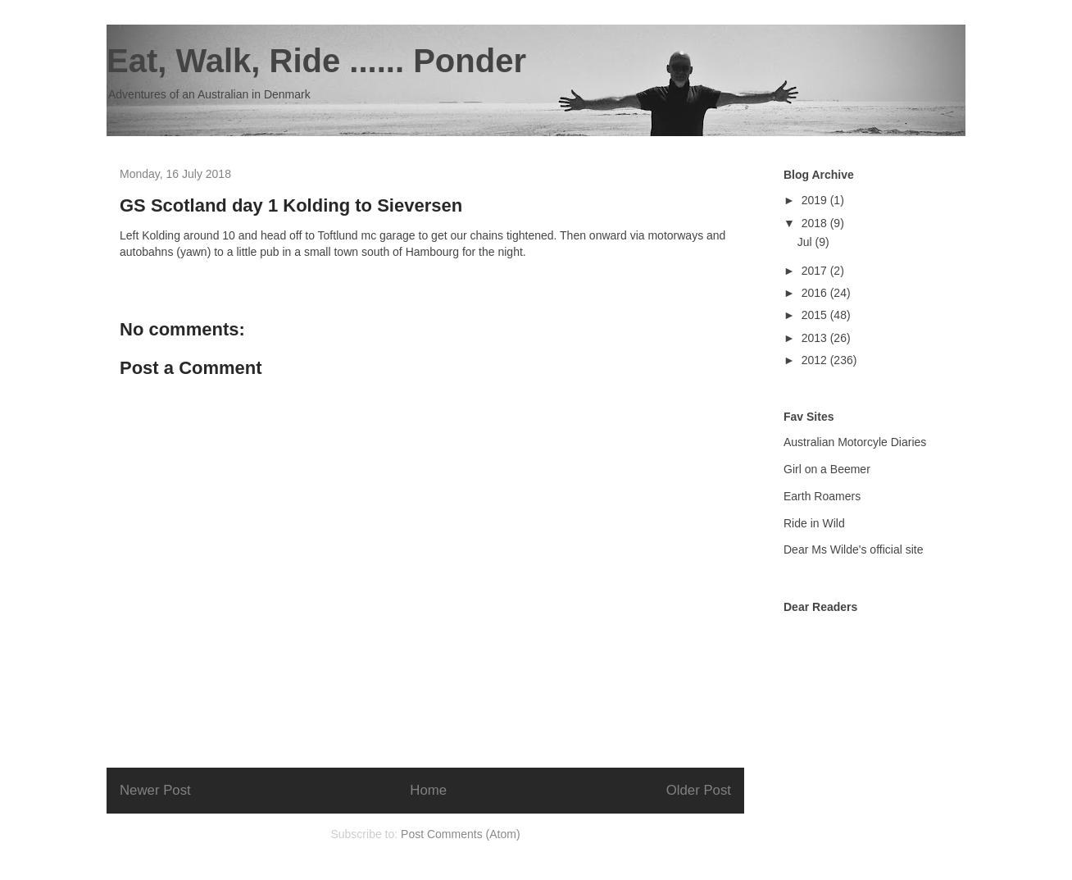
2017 (816, 270)
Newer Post (155, 790)
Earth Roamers (822, 496)
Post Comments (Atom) (460, 834)
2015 (816, 314)
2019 (816, 200)
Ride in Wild (814, 523)
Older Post (698, 790)
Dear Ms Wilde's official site (853, 549)
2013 (816, 337)
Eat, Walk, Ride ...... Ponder (316, 61)
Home (428, 790)
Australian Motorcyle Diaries (855, 442)
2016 (816, 292)
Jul (806, 241)
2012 (816, 360)
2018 (816, 223)
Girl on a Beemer (827, 469)
